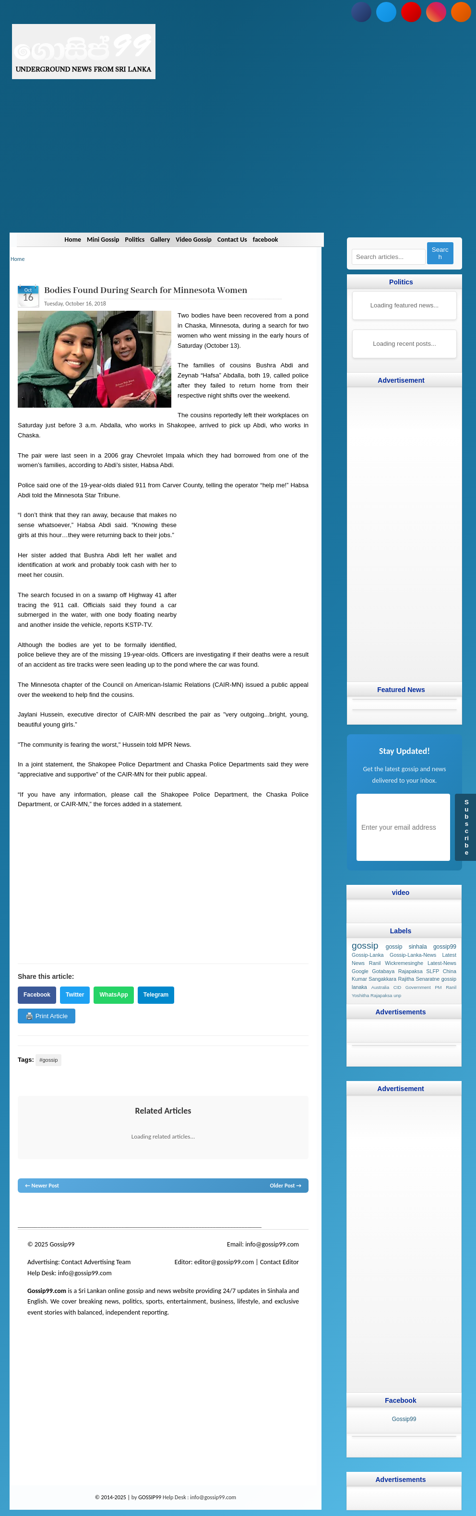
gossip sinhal (219, 1211)
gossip (25, 1211)
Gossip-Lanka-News (413, 955)
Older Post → (285, 1185)
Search (440, 253)
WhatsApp (113, 994)
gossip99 (444, 946)
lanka (40, 1211)
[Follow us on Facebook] (361, 12)
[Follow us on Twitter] (386, 12)
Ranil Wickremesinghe (396, 962)
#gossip (48, 1060)
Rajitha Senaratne (419, 979)
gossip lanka (117, 1211)
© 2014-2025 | (113, 1497)
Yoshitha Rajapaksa (372, 995)
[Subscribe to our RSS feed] (461, 12)
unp (397, 995)
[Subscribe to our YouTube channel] (411, 12)
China (449, 971)
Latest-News (442, 962)
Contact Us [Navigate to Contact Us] (239, 239)
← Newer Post (42, 1185)
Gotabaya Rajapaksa (397, 971)
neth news (144, 1211)
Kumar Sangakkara (374, 979)
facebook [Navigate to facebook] (276, 239)
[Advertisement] (238, 165)
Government (418, 987)
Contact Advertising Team (96, 1262)
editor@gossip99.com (224, 1262)
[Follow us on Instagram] (436, 12)
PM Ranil (445, 987)
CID (397, 987)
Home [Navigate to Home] (62, 239)
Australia (380, 987)
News (54, 1211)
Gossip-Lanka (368, 955)
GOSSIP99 (149, 1497)
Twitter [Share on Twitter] (75, 994)
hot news (72, 1211)
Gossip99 (404, 1418)
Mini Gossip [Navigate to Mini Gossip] (95, 239)
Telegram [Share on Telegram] (155, 994)
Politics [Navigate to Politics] (130, 239)
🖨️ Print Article (46, 1016)
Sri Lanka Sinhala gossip (263, 1211)
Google (360, 971)
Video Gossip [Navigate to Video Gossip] (196, 239)
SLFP (432, 971)
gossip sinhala (406, 946)
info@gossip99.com (272, 1244)
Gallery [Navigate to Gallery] (159, 239)
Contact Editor (279, 1262)
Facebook (37, 994)
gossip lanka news (179, 1211)
